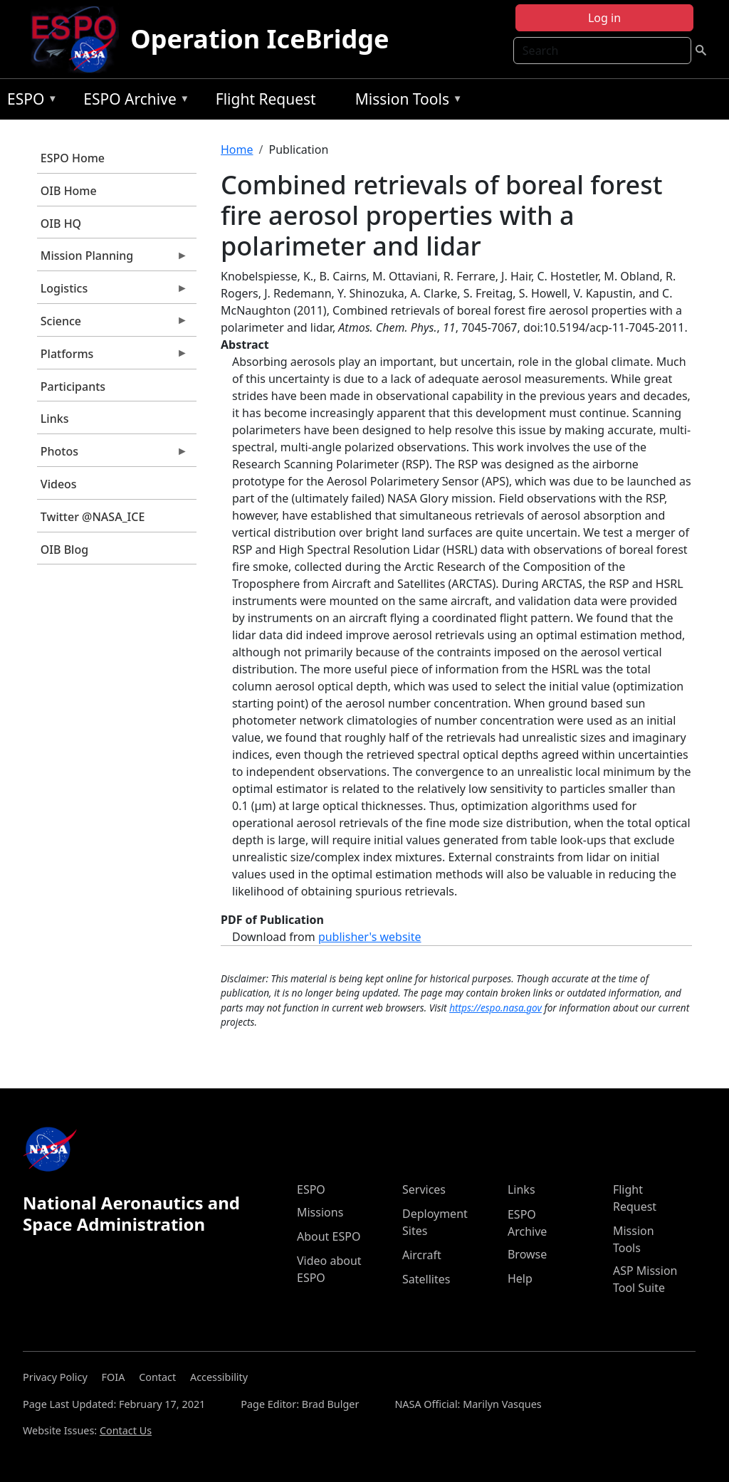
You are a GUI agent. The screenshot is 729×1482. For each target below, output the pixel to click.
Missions (320, 1212)
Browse (527, 1254)
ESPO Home (73, 158)
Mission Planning (112, 259)
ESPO (29, 101)
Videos (59, 484)
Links (55, 418)
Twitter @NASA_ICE (93, 517)
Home (237, 149)
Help (520, 1278)
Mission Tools (405, 101)
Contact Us (126, 1430)
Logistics (112, 291)
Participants (73, 386)
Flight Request (266, 99)
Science (112, 324)
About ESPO (328, 1236)
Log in (604, 18)
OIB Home (69, 191)
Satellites (426, 1279)
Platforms (112, 357)
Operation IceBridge (259, 38)
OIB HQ (61, 223)
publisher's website (369, 937)
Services (424, 1189)
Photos (112, 454)
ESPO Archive (132, 101)
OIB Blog (64, 549)
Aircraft (421, 1255)
